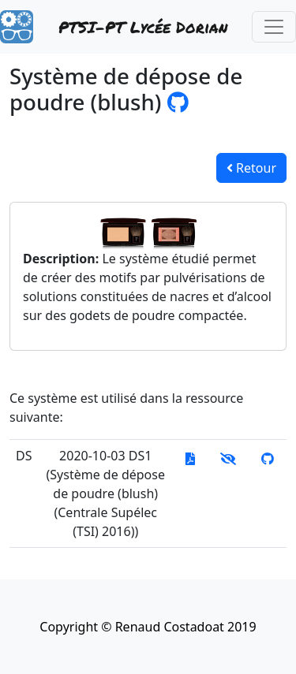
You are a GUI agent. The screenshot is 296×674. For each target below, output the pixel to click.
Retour (251, 168)
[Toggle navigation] (274, 27)
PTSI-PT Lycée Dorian (142, 27)
